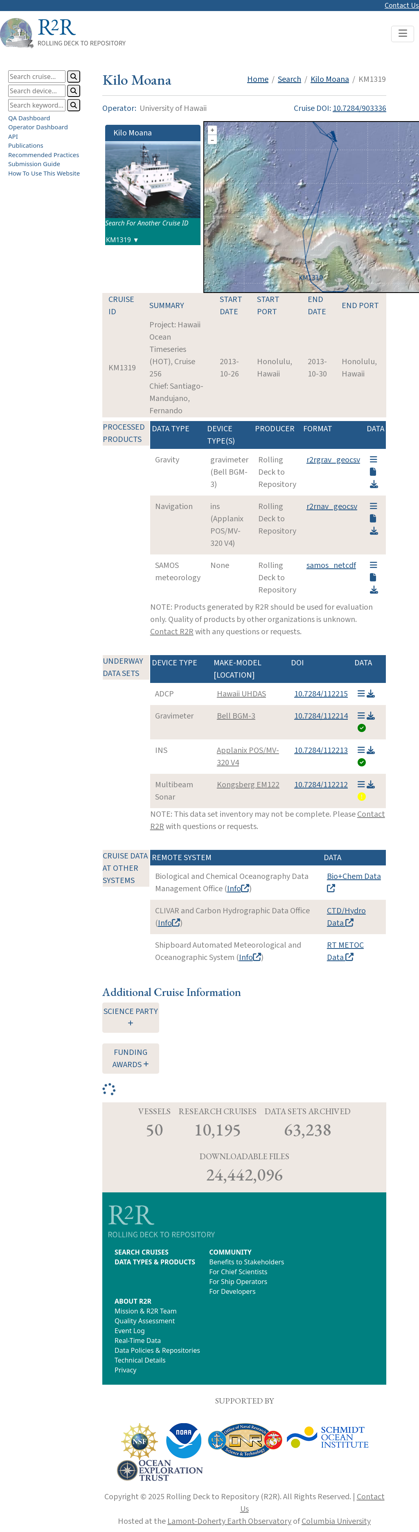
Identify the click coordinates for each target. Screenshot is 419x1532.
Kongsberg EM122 (248, 785)
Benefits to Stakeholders (246, 1261)
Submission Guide (34, 164)
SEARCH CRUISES (142, 1252)
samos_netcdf (331, 565)
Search (289, 79)
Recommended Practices (43, 155)
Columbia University (336, 1521)
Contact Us (402, 5)
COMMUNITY (230, 1252)
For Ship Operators (238, 1281)
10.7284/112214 (321, 716)
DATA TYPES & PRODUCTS (155, 1261)
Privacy (125, 1369)
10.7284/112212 (321, 785)
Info (238, 888)
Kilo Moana (330, 79)
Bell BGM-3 (236, 716)
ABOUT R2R (133, 1301)
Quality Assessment (145, 1320)
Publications (25, 145)
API (13, 136)
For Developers (232, 1291)
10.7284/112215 (321, 694)
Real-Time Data (138, 1340)
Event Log (130, 1330)
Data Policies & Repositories (157, 1350)
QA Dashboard (29, 118)
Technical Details (140, 1360)
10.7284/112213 (321, 750)
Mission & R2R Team (146, 1311)
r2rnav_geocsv (331, 506)
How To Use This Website (44, 173)
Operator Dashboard (38, 127)
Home (257, 79)
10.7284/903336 (359, 108)
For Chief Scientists (238, 1271)
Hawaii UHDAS (241, 694)
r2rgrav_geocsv (333, 460)
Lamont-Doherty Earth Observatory (229, 1521)
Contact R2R (172, 632)
